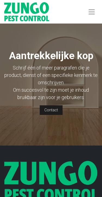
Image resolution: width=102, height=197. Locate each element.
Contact (51, 110)
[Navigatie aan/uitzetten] (91, 11)
